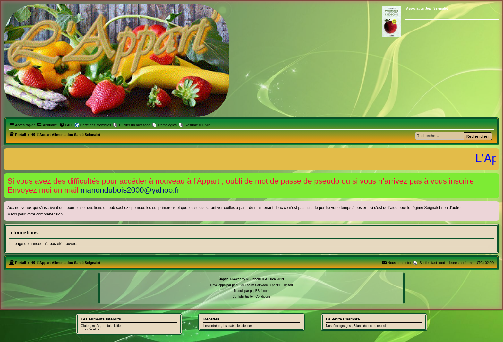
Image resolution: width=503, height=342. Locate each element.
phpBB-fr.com (259, 291)
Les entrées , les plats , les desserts (228, 326)
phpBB (237, 285)
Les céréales (90, 329)
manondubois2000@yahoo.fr (130, 190)
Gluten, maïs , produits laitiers (102, 326)
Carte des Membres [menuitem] (95, 125)
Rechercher (477, 136)
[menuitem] (47, 125)
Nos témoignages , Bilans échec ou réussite (357, 326)
